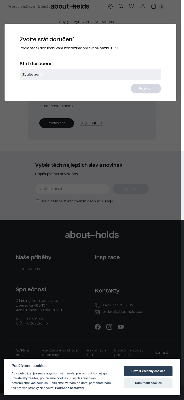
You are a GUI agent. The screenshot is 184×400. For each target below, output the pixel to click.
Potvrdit (149, 89)
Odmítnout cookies (148, 383)
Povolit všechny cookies (148, 371)
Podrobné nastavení (69, 388)
